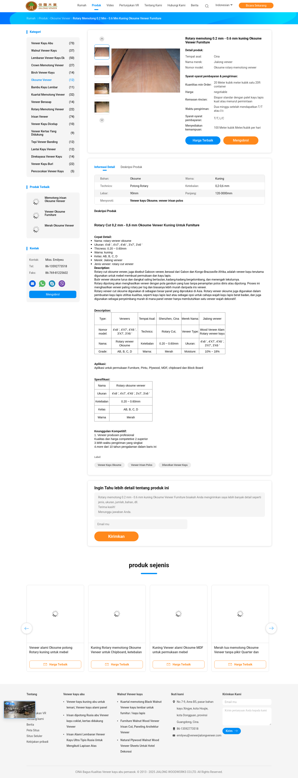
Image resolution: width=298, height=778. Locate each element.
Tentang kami (35, 719)
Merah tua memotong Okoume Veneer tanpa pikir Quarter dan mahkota (236, 652)
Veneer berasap (52, 102)
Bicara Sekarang (256, 5)
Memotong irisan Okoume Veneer (55, 199)
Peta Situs (33, 730)
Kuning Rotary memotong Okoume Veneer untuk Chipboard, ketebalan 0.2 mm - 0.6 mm (116, 652)
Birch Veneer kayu (52, 73)
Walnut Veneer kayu (52, 51)
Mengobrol (53, 294)
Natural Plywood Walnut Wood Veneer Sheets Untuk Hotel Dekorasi (139, 745)
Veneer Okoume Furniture (55, 213)
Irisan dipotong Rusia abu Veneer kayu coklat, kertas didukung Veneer (88, 721)
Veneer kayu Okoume (109, 465)
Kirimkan (116, 536)
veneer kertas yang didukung (52, 133)
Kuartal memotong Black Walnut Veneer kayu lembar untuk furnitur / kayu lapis (141, 707)
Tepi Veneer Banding (52, 142)
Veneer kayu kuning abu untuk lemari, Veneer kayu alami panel (87, 704)
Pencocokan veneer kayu (52, 171)
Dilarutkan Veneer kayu (175, 465)
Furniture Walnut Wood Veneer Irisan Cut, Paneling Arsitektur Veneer (139, 726)
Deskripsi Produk (131, 167)
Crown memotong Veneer (52, 65)
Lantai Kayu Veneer (52, 149)
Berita (30, 724)
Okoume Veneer (52, 80)
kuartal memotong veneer (52, 95)
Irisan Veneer (52, 117)
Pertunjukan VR (36, 713)
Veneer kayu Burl (52, 164)
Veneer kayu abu (52, 43)
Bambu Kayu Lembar (52, 87)
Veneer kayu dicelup (52, 124)
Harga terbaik (203, 140)
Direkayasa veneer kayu (52, 157)
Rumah (31, 701)
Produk (31, 707)
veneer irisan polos (141, 465)
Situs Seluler (34, 736)
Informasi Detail (104, 167)
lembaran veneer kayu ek (52, 58)
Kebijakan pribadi (37, 741)
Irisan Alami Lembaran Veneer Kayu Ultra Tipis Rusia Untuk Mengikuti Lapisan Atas (86, 740)
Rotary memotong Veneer (52, 109)
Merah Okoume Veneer (59, 225)
